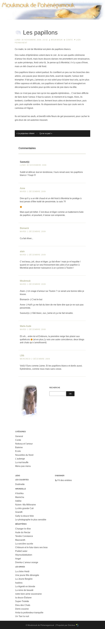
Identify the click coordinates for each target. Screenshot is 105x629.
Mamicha (19, 497)
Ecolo (18, 451)
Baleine (19, 447)
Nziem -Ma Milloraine (25, 504)
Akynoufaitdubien (23, 555)
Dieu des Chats (22, 605)
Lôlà (22, 355)
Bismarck (24, 228)
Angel (18, 558)
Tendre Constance (24, 536)
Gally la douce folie (24, 516)
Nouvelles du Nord (24, 455)
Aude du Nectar (22, 532)
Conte (69, 40)
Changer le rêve (23, 529)
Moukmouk (57, 40)
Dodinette (20, 484)
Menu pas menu (23, 466)
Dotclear (71, 625)
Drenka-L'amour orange (26, 562)
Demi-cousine (22, 609)
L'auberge (20, 459)
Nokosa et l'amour (24, 444)
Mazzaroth (20, 540)
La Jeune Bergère (24, 579)
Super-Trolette (22, 601)
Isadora (18, 583)
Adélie (18, 501)
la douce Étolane (23, 597)
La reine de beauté (24, 590)
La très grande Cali (24, 508)
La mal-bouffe (21, 462)
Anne (22, 188)
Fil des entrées (64, 480)
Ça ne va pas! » (46, 133)
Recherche (54, 388)
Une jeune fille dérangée (27, 575)
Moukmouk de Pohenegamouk (52, 20)
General (19, 436)
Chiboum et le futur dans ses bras (31, 547)
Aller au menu (74, 2)
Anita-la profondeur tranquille (29, 612)
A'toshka (19, 493)
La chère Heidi (22, 571)
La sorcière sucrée (24, 544)
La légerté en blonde (25, 586)
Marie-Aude (25, 326)
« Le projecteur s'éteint (25, 133)
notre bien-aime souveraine (28, 594)
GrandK (19, 512)
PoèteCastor (21, 551)
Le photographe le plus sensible (30, 519)
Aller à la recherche (93, 2)
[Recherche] (57, 393)
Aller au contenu (58, 2)
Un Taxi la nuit (22, 616)
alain (22, 251)
